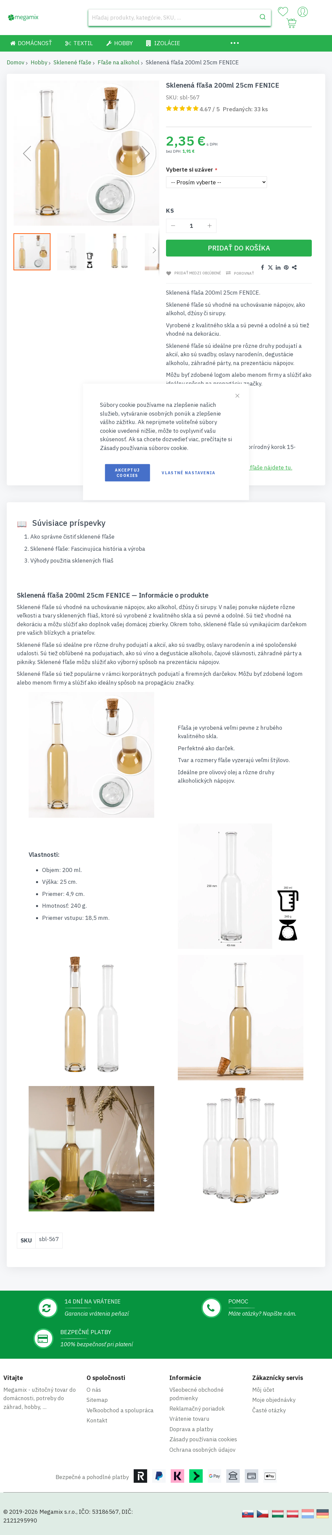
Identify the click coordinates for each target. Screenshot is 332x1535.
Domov (15, 62)
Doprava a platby (191, 1429)
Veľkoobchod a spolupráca (120, 1410)
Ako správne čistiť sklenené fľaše (72, 536)
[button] (78, 251)
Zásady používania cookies (203, 1439)
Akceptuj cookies (127, 473)
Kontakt (97, 1420)
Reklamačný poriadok (197, 1408)
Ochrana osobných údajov (202, 1449)
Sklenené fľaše (72, 62)
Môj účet (263, 1389)
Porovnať (243, 273)
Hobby (39, 62)
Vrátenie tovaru (189, 1418)
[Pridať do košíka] (239, 248)
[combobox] (179, 17)
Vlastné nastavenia (188, 472)
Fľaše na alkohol (118, 62)
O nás (94, 1389)
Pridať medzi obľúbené (197, 273)
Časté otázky (269, 1410)
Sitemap (97, 1400)
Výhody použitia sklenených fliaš (71, 560)
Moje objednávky (273, 1400)
